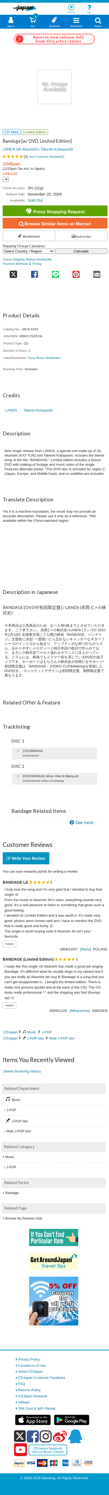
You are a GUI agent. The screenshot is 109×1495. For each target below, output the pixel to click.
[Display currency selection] (6, 179)
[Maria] (85, 949)
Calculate (81, 251)
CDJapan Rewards (32, 1396)
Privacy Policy (29, 1359)
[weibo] (60, 1436)
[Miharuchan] (80, 1011)
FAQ (21, 1384)
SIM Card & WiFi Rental (36, 1408)
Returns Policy (29, 1390)
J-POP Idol (35, 1038)
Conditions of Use (32, 1366)
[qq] (75, 1436)
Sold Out (35, 200)
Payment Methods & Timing (22, 263)
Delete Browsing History (22, 1071)
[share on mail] (97, 273)
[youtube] (20, 1450)
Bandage (12, 1193)
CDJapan (10, 1032)
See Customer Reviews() (46, 156)
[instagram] (46, 1436)
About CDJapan (30, 1371)
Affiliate (23, 1402)
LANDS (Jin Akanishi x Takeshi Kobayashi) (38, 149)
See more (84, 822)
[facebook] (33, 1436)
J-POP (47, 1032)
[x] (20, 1436)
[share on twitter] (13, 273)
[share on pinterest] (76, 273)
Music (31, 1032)
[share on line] (55, 273)
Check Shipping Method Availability (27, 259)
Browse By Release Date (23, 1218)
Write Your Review (26, 858)
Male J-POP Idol (61, 1038)
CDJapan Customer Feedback (41, 1378)
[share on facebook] (34, 273)
